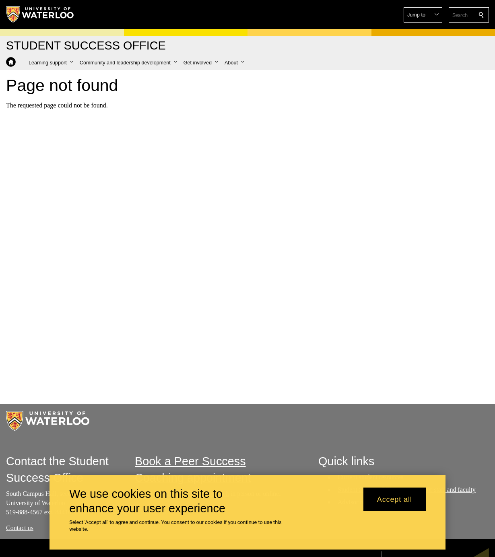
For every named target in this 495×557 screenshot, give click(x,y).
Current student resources (371, 477)
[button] (423, 15)
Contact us (19, 527)
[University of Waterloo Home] (40, 14)
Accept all (394, 503)
